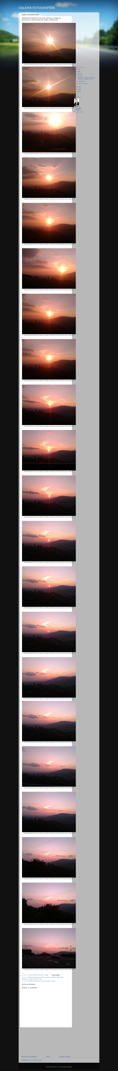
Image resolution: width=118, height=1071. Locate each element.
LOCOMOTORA (81, 81)
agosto (79, 73)
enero (78, 75)
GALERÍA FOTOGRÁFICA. (37, 8)
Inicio (48, 1057)
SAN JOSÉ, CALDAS (82, 83)
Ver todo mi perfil (78, 112)
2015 (77, 87)
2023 (77, 69)
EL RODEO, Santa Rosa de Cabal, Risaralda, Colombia (41, 981)
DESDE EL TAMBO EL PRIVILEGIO (54, 977)
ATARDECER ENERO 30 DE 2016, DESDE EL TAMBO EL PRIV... (86, 78)
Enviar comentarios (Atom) (35, 1060)
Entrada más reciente (29, 1057)
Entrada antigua (64, 1057)
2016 (77, 71)
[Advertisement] (46, 1041)
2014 (77, 89)
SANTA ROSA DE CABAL (35, 979)
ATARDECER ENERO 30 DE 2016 (35, 977)
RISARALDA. (25, 979)
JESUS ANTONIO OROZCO (78, 108)
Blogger (70, 1066)
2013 (77, 91)
